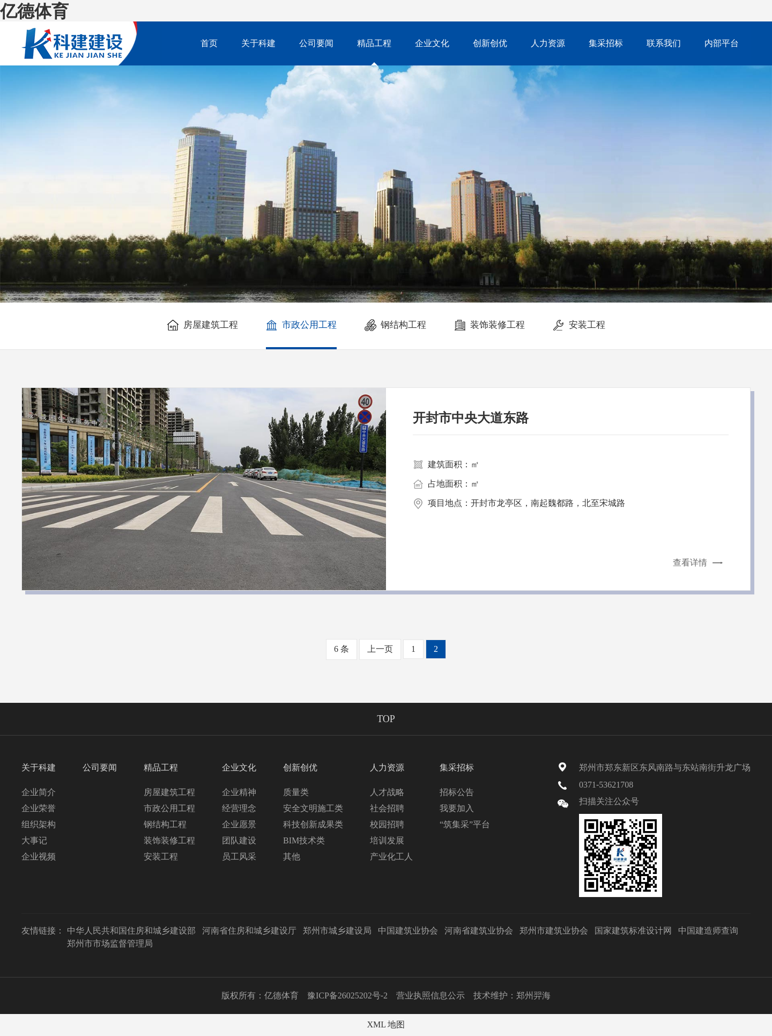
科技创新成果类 (313, 824)
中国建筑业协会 (408, 930)
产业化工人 (391, 856)
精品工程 (374, 52)
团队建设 (239, 840)
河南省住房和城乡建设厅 (249, 930)
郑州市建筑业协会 (553, 930)
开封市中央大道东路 (471, 418)
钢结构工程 (395, 325)
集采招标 (606, 43)
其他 (291, 856)
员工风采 (239, 856)
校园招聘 (387, 824)
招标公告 (457, 792)
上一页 (380, 648)
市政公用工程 (301, 325)
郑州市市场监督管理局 (110, 943)
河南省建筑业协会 (478, 930)
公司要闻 (316, 43)
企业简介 (38, 792)
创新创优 (490, 43)
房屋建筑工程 (202, 325)
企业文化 (432, 43)
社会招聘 (387, 808)
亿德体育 (34, 11)
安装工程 (579, 325)
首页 (209, 43)
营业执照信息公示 (430, 995)
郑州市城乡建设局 (337, 930)
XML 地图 (386, 1024)
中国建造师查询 (708, 930)
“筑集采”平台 (465, 824)
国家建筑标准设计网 (633, 930)
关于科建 (258, 43)
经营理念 (239, 808)
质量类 (296, 792)
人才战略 (387, 792)
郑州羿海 (533, 995)
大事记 (34, 840)
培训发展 (387, 840)
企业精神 (239, 792)
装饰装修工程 (489, 325)
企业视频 (38, 856)
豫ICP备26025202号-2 (347, 995)
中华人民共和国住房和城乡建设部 (131, 930)
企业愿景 (239, 824)
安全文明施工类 (313, 808)
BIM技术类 (304, 840)
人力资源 (548, 43)
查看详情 (690, 563)
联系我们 (664, 43)
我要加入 (457, 808)
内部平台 (721, 43)
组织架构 (38, 824)
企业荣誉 (38, 808)
